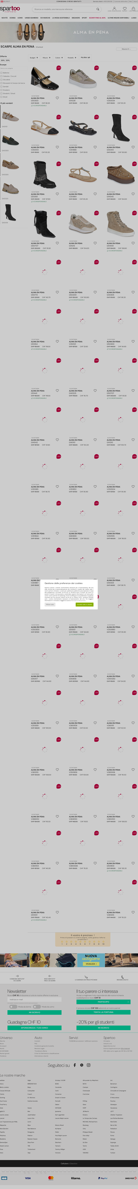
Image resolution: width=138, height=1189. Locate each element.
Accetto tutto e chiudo (84, 604)
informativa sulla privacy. (78, 600)
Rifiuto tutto (50, 604)
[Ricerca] (98, 9)
